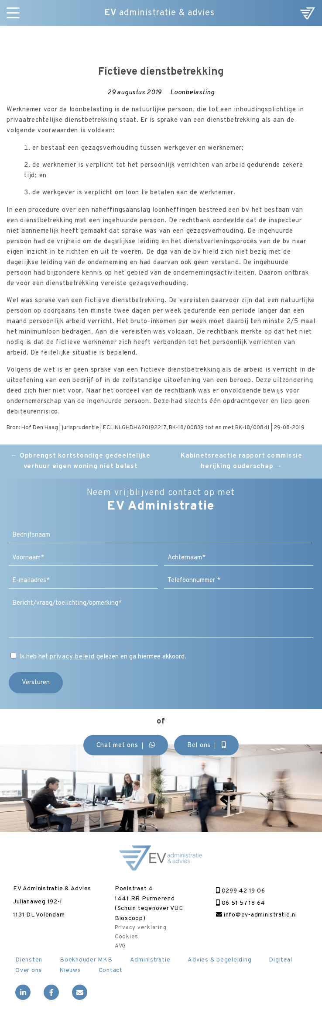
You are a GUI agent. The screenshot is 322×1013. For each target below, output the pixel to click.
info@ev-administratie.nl (256, 915)
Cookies (126, 937)
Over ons (28, 970)
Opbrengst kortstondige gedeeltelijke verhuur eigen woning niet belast (80, 461)
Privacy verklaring (141, 927)
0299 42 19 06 (240, 891)
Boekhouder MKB (86, 960)
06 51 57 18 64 (240, 903)
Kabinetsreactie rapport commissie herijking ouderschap (241, 461)
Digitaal (280, 960)
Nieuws (70, 970)
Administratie (150, 960)
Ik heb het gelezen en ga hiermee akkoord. (102, 657)
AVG (120, 946)
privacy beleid (72, 657)
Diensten (28, 960)
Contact (111, 970)
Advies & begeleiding (219, 960)
